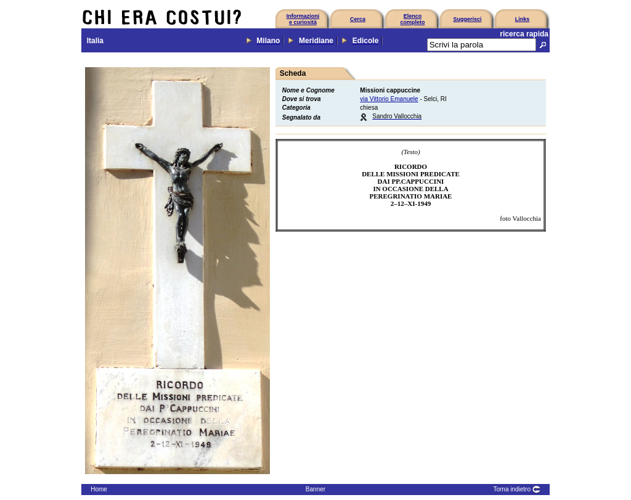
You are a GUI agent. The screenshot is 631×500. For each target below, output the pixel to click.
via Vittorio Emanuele (389, 99)
